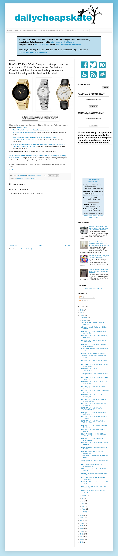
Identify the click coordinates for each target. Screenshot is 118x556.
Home (9, 30)
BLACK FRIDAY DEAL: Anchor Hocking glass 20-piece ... (93, 387)
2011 (82, 536)
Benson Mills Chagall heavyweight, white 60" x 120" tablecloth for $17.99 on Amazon (99, 243)
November (85, 320)
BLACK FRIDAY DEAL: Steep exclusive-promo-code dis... (93, 369)
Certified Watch (22, 127)
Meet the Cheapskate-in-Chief (25, 30)
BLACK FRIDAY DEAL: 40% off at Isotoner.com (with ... (91, 408)
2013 (82, 531)
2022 (82, 310)
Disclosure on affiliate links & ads (51, 30)
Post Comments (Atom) (25, 249)
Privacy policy (72, 30)
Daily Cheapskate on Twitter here (68, 45)
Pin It (11, 170)
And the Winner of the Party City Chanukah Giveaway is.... (99, 256)
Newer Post (13, 245)
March (84, 509)
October (84, 495)
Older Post (67, 245)
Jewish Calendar (93, 217)
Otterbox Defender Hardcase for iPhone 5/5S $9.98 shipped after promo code (99, 271)
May (83, 504)
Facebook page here (41, 45)
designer (28, 178)
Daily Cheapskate (21, 175)
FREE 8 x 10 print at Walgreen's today (93, 353)
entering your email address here (62, 42)
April (83, 506)
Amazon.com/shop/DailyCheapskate (33, 52)
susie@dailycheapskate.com (93, 288)
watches (33, 178)
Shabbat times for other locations (93, 215)
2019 (82, 515)
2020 (82, 315)
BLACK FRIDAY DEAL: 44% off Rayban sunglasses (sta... (93, 400)
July (83, 498)
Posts (81, 297)
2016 (82, 523)
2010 (82, 539)
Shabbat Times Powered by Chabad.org (93, 213)
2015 (82, 526)
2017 (82, 520)
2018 (82, 518)
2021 (82, 312)
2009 (82, 542)
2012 (82, 534)
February (85, 512)
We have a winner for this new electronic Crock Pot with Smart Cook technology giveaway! (98, 228)
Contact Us (84, 30)
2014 (82, 528)
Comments (83, 300)
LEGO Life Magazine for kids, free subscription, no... (91, 465)
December (85, 318)
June (83, 501)
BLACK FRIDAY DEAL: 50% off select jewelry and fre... (92, 421)
